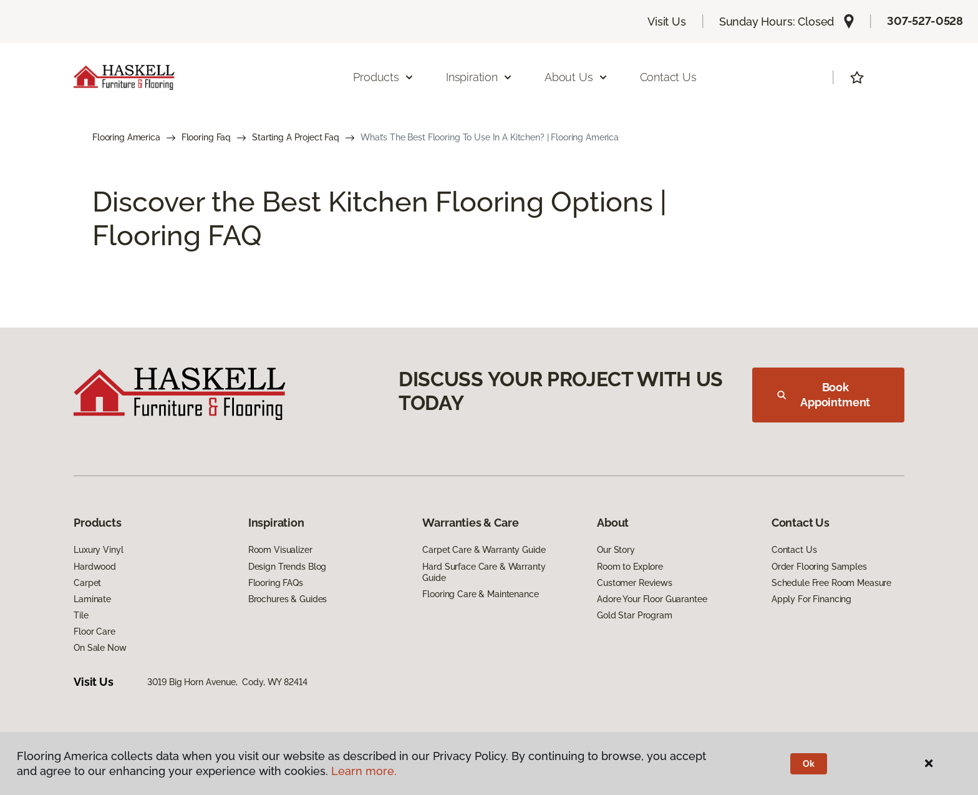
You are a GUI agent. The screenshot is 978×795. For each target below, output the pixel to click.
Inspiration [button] (479, 77)
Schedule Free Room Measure (831, 583)
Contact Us (668, 77)
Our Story (616, 550)
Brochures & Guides (287, 599)
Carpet (87, 583)
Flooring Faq (206, 137)
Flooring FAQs (275, 583)
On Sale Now (100, 648)
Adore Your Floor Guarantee (652, 599)
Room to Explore (630, 567)
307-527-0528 (925, 20)
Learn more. (364, 771)
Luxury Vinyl (98, 550)
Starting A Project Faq (295, 137)
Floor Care (94, 631)
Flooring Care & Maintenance (480, 594)
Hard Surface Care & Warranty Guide (483, 572)
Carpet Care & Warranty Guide (483, 550)
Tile (81, 615)
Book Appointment (823, 395)
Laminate (92, 599)
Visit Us (666, 21)
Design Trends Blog (287, 567)
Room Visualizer (280, 550)
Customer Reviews (634, 583)
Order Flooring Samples (819, 567)
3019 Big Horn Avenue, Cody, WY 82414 (227, 682)
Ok (809, 764)
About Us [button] (576, 77)
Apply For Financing (811, 599)
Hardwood (95, 567)
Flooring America (126, 137)
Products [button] (383, 77)
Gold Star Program (634, 615)
